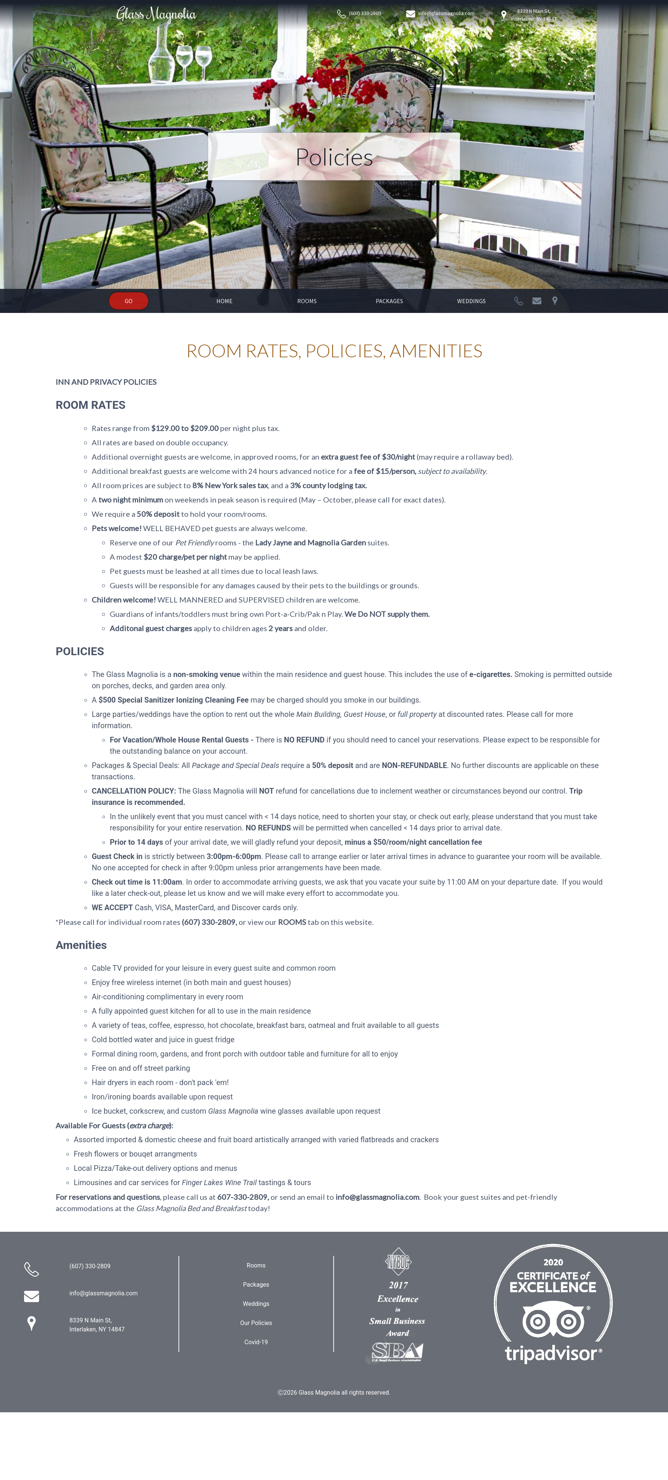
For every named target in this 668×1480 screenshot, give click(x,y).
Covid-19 (256, 1342)
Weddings (471, 301)
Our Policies (256, 1323)
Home (224, 301)
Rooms (307, 301)
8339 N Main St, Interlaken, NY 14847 (527, 15)
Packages (389, 301)
